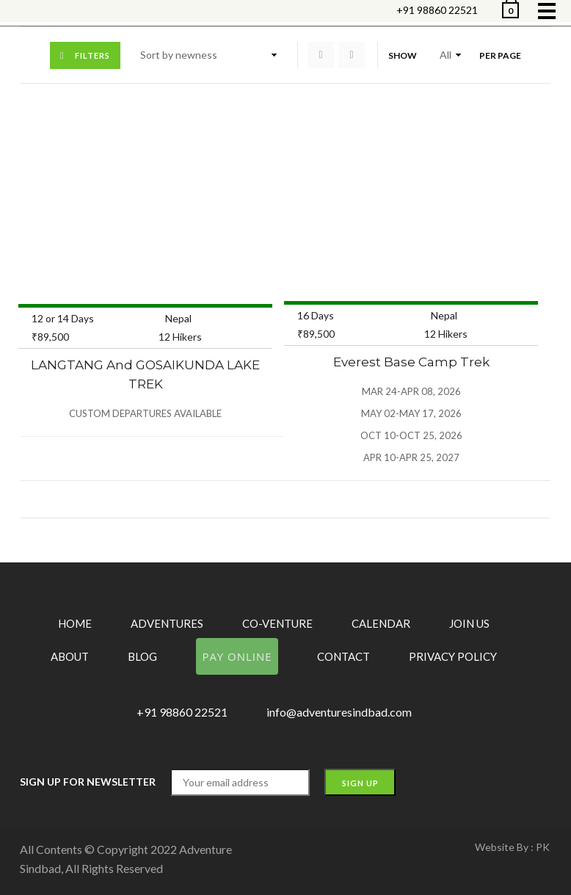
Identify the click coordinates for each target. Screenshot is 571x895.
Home (75, 623)
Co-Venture (277, 623)
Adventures (167, 623)
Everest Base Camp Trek (411, 362)
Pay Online (237, 656)
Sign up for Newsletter (88, 781)
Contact (343, 656)
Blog (142, 656)
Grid (321, 55)
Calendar (381, 623)
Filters (92, 55)
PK (543, 847)
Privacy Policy (453, 656)
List (351, 55)
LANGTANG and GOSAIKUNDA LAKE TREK (145, 374)
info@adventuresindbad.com (339, 712)
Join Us (469, 623)
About (70, 656)
